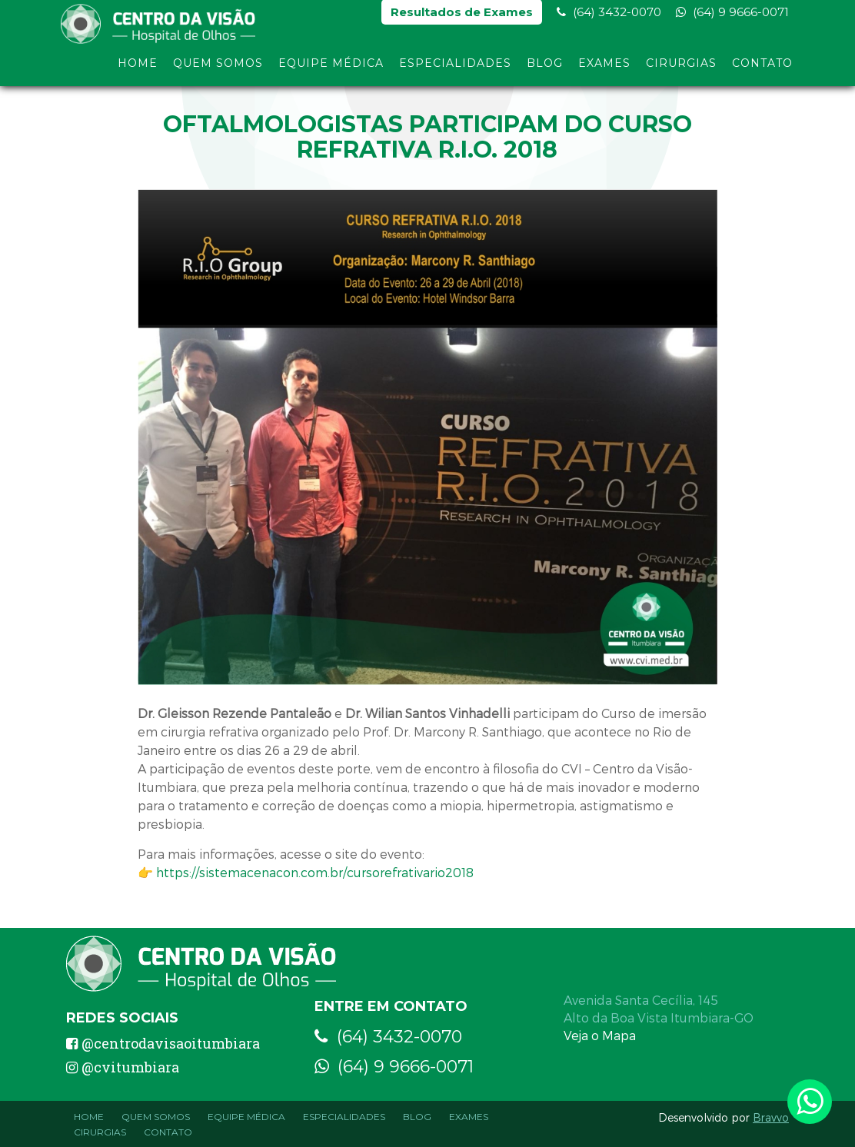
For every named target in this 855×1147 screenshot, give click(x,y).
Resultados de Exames (462, 15)
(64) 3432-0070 (609, 15)
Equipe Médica (331, 68)
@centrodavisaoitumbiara (163, 1043)
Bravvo (771, 1117)
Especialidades (455, 68)
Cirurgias (681, 68)
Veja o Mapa (600, 1035)
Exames (604, 68)
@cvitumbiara (122, 1067)
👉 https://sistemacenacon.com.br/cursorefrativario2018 (306, 872)
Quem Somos (218, 68)
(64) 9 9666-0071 (732, 15)
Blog (545, 68)
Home (138, 68)
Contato (762, 68)
